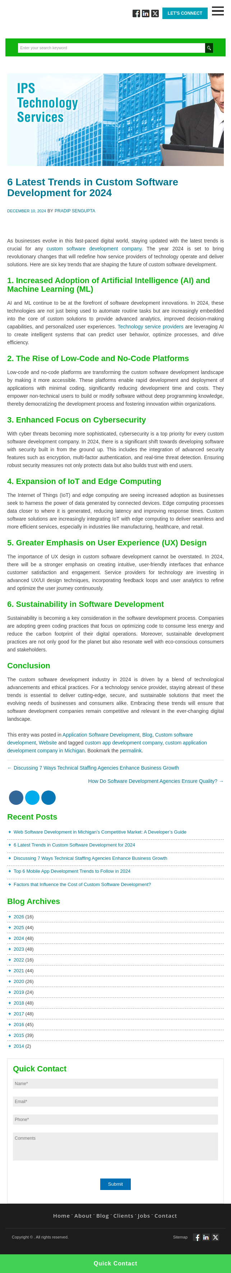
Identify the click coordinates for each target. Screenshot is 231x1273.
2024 (19, 938)
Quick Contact (115, 1263)
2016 (19, 1024)
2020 (19, 981)
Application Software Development (101, 735)
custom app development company (123, 743)
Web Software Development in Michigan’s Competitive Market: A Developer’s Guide (100, 832)
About (83, 1215)
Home (61, 1215)
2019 (19, 992)
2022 (19, 960)
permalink (131, 750)
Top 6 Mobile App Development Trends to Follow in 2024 (72, 871)
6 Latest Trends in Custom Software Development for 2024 (74, 845)
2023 (19, 949)
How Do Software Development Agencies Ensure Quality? (156, 781)
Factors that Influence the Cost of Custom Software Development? (82, 884)
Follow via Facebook (136, 13)
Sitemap (180, 1237)
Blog (147, 735)
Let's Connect (185, 13)
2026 (19, 916)
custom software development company (94, 249)
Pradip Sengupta (75, 210)
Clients (124, 1215)
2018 (19, 1003)
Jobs (144, 1215)
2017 (19, 1013)
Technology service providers (151, 326)
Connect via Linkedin (145, 13)
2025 (19, 927)
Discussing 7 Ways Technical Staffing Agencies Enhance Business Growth (93, 768)
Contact (165, 1215)
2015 (19, 1035)
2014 (19, 1046)
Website (48, 743)
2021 (19, 970)
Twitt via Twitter (155, 13)
